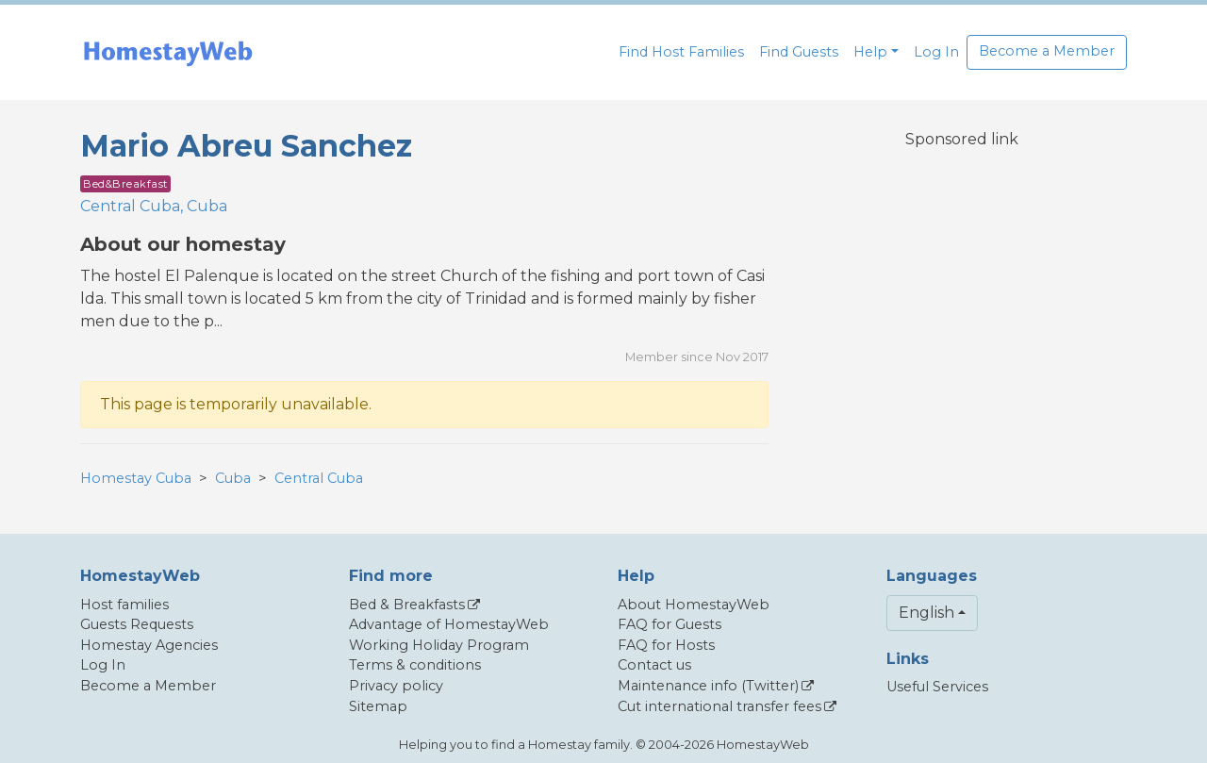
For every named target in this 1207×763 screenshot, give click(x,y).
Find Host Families (681, 51)
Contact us (654, 664)
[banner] (168, 52)
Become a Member (1047, 50)
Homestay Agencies (149, 645)
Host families (124, 604)
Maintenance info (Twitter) (708, 685)
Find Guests (798, 51)
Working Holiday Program (439, 645)
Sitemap (378, 706)
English (926, 613)
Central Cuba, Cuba (153, 206)
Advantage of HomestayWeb (449, 624)
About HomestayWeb (693, 604)
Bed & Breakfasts (407, 604)
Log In (936, 51)
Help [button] (870, 51)
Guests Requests (136, 624)
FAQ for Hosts (666, 645)
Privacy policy (396, 685)
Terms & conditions (415, 664)
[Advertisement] (962, 298)
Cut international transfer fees (719, 706)
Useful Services (937, 686)
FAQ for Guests (669, 624)
